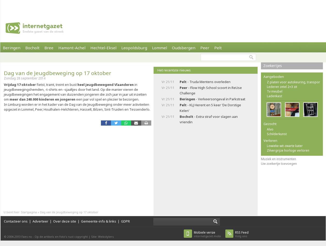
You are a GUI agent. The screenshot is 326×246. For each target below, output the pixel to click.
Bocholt (32, 47)
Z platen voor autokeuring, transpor (293, 82)
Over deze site (64, 221)
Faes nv (26, 237)
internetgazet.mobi (207, 234)
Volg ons (242, 234)
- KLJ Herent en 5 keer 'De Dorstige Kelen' (210, 108)
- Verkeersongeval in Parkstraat (212, 99)
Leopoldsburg (134, 47)
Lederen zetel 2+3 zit (282, 87)
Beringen (11, 47)
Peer (204, 47)
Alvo (270, 129)
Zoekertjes (272, 65)
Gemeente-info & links (98, 221)
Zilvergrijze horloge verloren (288, 150)
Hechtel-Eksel (103, 47)
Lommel (159, 47)
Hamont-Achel (71, 47)
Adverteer (40, 221)
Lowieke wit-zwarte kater (285, 146)
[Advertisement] (81, 6)
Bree (48, 47)
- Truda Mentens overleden (205, 81)
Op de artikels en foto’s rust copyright (61, 237)
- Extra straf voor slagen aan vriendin (209, 119)
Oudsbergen (183, 47)
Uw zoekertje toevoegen (279, 163)
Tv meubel (274, 91)
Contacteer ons (16, 221)
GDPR (125, 221)
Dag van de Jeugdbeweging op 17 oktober (57, 73)
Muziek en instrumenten (278, 159)
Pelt (218, 47)
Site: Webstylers (102, 237)
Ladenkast (274, 96)
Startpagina (29, 212)
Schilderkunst (277, 134)
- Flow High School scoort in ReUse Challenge (211, 90)
